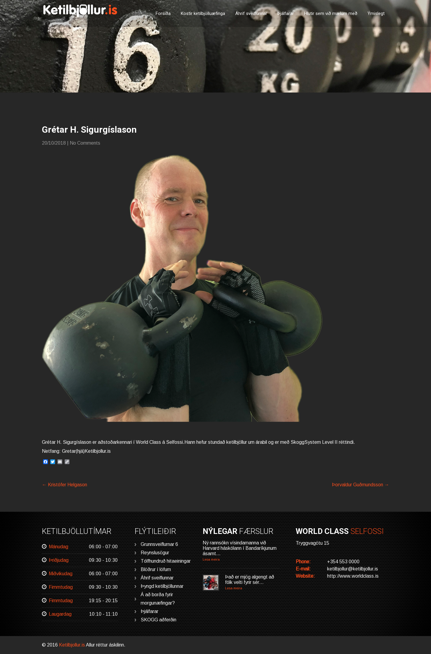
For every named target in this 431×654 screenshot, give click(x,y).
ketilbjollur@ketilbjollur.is (352, 568)
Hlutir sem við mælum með (330, 13)
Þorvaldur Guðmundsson (360, 484)
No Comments (85, 143)
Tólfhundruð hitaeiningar (166, 561)
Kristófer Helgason (64, 484)
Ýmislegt (376, 13)
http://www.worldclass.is (353, 576)
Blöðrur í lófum (156, 569)
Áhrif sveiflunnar (251, 13)
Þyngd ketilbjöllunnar (162, 586)
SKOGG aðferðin (158, 619)
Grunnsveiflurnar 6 (159, 544)
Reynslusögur (155, 552)
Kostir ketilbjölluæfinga (203, 13)
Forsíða (163, 13)
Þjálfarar (285, 13)
